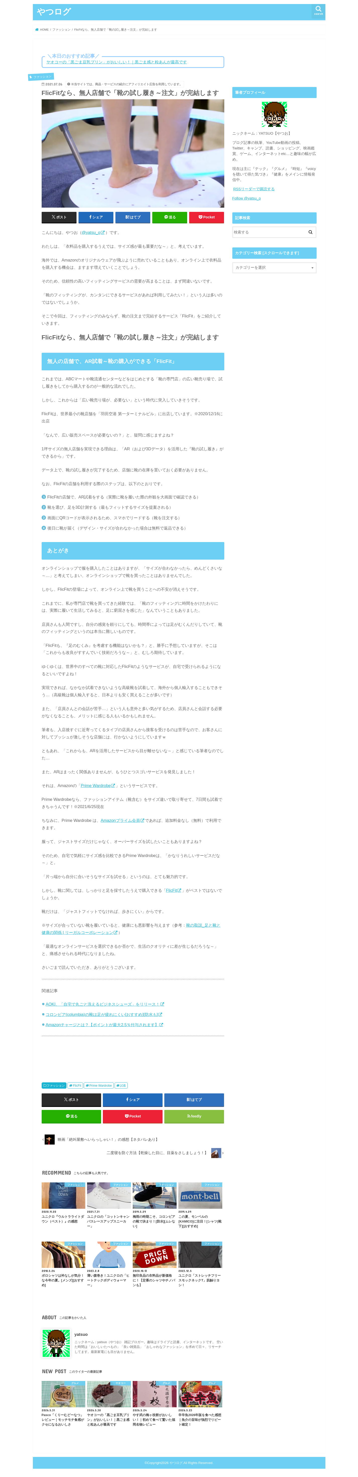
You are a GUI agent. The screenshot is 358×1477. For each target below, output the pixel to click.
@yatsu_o (91, 232)
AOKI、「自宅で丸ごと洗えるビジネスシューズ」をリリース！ (103, 1004)
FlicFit (171, 890)
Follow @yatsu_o (246, 198)
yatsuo (81, 1334)
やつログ (54, 11)
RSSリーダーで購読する (254, 189)
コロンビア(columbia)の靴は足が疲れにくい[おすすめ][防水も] (102, 1014)
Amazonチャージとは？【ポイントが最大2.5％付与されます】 (102, 1024)
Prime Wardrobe (96, 785)
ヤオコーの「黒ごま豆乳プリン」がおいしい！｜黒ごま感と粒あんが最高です (116, 62)
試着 (123, 1085)
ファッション (56, 1085)
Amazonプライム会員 (120, 820)
